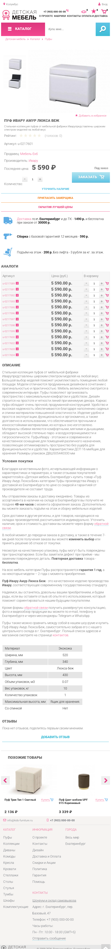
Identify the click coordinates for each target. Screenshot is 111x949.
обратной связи (36, 608)
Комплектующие (15, 907)
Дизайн (38, 850)
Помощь (38, 882)
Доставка (24, 219)
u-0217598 (9, 325)
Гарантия (39, 875)
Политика (39, 869)
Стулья (8, 888)
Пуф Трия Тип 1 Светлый (20, 799)
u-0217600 (9, 337)
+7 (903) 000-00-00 (55, 11)
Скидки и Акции (44, 863)
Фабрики (60, 16)
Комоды (9, 856)
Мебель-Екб (29, 154)
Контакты (74, 16)
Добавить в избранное (92, 115)
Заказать (91, 177)
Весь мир (72, 837)
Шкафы (9, 900)
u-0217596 (9, 313)
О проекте (46, 16)
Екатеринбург (75, 844)
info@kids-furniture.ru (20, 820)
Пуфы (48, 39)
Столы (8, 882)
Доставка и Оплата (46, 856)
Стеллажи (10, 875)
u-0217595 (9, 307)
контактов (60, 635)
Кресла (8, 863)
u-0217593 (9, 301)
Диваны (9, 850)
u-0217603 (9, 349)
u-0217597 (9, 319)
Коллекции (11, 844)
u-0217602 (9, 343)
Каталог (35, 39)
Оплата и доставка (95, 16)
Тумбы (8, 894)
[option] (69, 81)
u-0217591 (9, 289)
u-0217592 (9, 295)
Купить (45, 799)
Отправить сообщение (49, 938)
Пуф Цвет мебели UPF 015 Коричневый (73, 801)
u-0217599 (9, 331)
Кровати (9, 869)
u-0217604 (9, 355)
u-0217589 (9, 283)
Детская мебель (15, 39)
